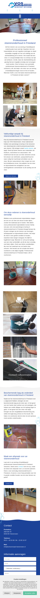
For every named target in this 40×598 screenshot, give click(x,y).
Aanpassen (17, 593)
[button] (20, 16)
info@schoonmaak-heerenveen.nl (15, 547)
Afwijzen (7, 593)
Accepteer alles (30, 593)
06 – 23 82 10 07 (21, 540)
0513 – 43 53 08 (9, 540)
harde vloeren (28, 148)
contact (20, 466)
